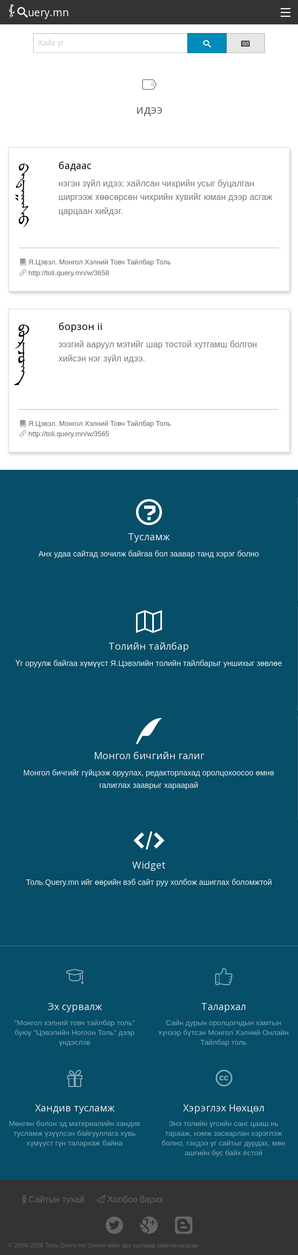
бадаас (75, 165)
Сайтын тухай (52, 1199)
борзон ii (80, 326)
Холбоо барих (130, 1199)
